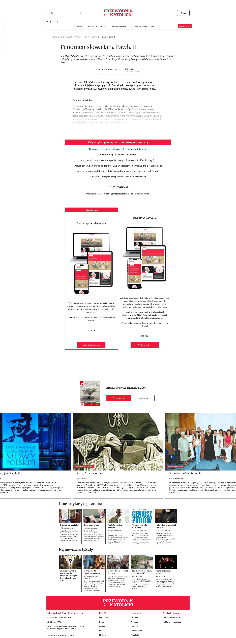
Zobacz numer (119, 398)
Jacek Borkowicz (113, 574)
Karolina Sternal (137, 576)
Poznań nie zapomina (90, 473)
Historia (102, 635)
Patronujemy (136, 630)
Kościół (102, 613)
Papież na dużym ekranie (115, 526)
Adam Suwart (82, 478)
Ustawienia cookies (171, 617)
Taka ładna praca (91, 525)
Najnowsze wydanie (138, 26)
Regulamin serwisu (171, 613)
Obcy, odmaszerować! (118, 570)
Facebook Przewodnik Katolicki (60, 635)
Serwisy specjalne (118, 26)
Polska (102, 626)
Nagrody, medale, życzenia (185, 473)
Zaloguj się (123, 186)
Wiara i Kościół (80, 37)
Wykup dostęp (144, 345)
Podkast (154, 26)
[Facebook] (50, 22)
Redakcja (135, 635)
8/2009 (142, 387)
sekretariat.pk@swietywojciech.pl (61, 628)
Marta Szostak (160, 576)
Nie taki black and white (163, 571)
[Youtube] (47, 22)
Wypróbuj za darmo (91, 345)
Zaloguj (183, 13)
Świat (101, 630)
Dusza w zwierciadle (69, 525)
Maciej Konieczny (176, 478)
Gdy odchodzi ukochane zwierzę (92, 571)
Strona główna (57, 37)
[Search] (46, 13)
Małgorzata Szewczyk (107, 69)
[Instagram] (57, 22)
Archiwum (143, 398)
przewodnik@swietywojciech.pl (67, 626)
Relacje (102, 622)
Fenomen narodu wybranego (139, 526)
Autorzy (103, 26)
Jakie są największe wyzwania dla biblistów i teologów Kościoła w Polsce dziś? (69, 575)
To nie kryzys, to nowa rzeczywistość (142, 571)
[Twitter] (54, 22)
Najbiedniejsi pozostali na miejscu (166, 526)
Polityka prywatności (172, 622)
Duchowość (104, 617)
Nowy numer (136, 613)
